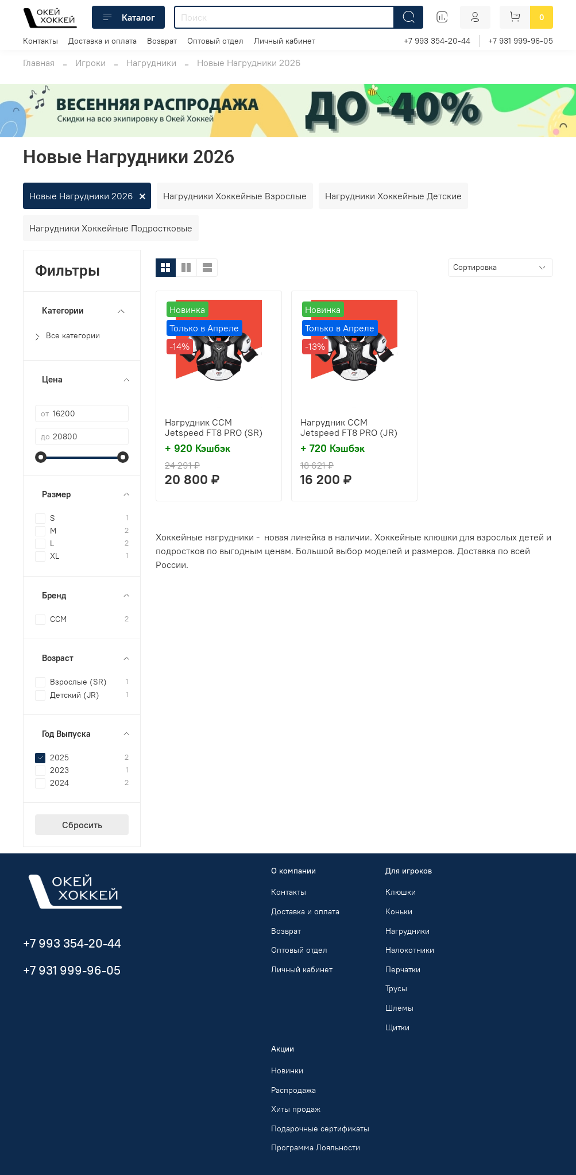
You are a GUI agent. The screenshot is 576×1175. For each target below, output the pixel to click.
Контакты (40, 41)
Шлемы (399, 1008)
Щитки (397, 1027)
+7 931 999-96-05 (520, 41)
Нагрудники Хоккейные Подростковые (110, 228)
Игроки (90, 62)
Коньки (398, 911)
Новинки (287, 1070)
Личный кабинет (284, 41)
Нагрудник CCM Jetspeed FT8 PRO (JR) (348, 427)
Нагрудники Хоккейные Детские (393, 196)
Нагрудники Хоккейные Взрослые (235, 196)
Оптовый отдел (215, 41)
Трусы (396, 988)
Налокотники (409, 950)
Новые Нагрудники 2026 (81, 196)
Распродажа (293, 1090)
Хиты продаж (295, 1109)
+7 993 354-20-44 (437, 41)
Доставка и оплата (102, 41)
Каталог (128, 17)
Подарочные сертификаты (320, 1128)
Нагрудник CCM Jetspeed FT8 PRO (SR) (213, 427)
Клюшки (400, 892)
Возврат (162, 41)
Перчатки (402, 969)
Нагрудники (151, 62)
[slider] (40, 457)
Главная (39, 62)
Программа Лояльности (315, 1147)
